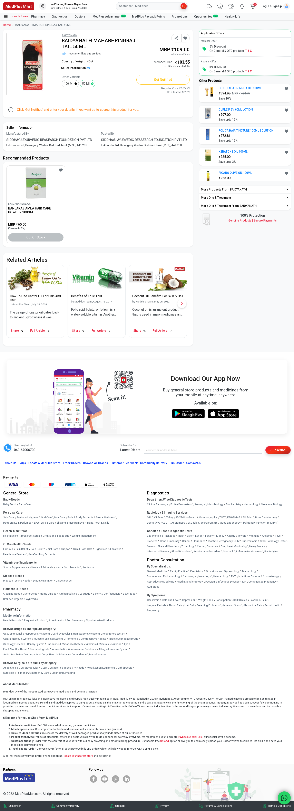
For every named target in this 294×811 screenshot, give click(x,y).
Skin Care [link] (8, 517)
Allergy (231, 535)
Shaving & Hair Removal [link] (71, 522)
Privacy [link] (164, 805)
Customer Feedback (124, 463)
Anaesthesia (10, 667)
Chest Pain (153, 600)
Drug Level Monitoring (234, 546)
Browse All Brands (95, 463)
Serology (199, 504)
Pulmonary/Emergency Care (33, 673)
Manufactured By (17, 133)
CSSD (44, 667)
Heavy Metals (257, 546)
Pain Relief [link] (22, 549)
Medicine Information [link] (17, 615)
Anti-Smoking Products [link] (41, 554)
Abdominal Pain (252, 605)
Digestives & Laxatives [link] (108, 549)
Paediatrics (196, 571)
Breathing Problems (208, 605)
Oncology (9, 644)
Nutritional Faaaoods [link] (57, 535)
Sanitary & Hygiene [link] (27, 517)
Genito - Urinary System (30, 644)
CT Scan (159, 517)
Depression (189, 600)
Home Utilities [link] (48, 593)
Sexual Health (272, 605)
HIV (237, 541)
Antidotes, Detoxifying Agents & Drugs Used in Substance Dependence (45, 654)
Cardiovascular (29, 667)
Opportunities (206, 16)
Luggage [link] (85, 593)
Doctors (80, 16)
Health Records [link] (12, 620)
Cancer (186, 541)
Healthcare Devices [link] (14, 554)
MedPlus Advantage (109, 16)
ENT (233, 576)
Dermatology (220, 576)
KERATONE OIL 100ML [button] (233, 151)
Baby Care (25, 504)
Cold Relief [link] (37, 549)
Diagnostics (59, 16)
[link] (18, 6)
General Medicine (157, 571)
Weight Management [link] (84, 535)
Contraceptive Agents (93, 638)
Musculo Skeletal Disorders (163, 546)
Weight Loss (205, 600)
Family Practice (179, 571)
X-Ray (169, 517)
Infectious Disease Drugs (123, 638)
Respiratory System (113, 633)
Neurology (204, 576)
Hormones (72, 638)
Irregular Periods (156, 605)
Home (7, 25)
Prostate (213, 541)
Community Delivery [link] (67, 805)
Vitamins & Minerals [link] (41, 567)
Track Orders (72, 463)
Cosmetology (271, 576)
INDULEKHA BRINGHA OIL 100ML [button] (240, 88)
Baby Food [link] (9, 504)
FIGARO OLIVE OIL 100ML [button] (235, 172)
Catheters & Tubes (60, 667)
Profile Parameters (181, 504)
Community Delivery (153, 463)
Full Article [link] (39, 330)
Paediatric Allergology (190, 581)
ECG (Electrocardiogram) (202, 522)
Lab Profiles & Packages (161, 535)
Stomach (228, 551)
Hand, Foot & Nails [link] (98, 522)
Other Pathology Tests (273, 541)
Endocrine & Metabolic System (65, 644)
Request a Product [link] (35, 620)
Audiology (153, 586)
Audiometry (178, 522)
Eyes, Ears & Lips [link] (44, 522)
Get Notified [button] (163, 80)
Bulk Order (176, 463)
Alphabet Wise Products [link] (100, 620)
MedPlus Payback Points (148, 16)
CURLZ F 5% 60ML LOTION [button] (236, 109)
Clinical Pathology (157, 504)
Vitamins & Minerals (97, 644)
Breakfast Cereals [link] (31, 535)
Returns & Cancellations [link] (219, 805)
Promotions (180, 16)
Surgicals (8, 673)
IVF (244, 581)
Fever (278, 535)
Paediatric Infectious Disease (222, 581)
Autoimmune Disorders (206, 551)
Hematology (251, 504)
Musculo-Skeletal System (48, 638)
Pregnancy (226, 541)
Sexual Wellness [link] (105, 517)
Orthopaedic (125, 667)
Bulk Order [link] (15, 805)
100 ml (68, 83)
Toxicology (188, 546)
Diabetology (249, 571)
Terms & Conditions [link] (279, 805)
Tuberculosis (249, 541)
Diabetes (152, 541)
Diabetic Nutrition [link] (43, 580)
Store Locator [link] (56, 620)
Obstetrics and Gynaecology (222, 571)
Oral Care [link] (46, 517)
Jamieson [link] (88, 567)
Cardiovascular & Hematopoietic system (76, 633)
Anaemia (267, 535)
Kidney (220, 535)
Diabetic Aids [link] (64, 580)
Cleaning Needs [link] (12, 593)
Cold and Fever (170, 600)
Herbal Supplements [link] (68, 567)
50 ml (86, 83)
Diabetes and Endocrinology (163, 576)
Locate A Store (44, 463)
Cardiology (189, 576)
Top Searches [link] (75, 620)
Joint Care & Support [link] (58, 549)
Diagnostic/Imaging (63, 673)
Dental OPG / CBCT (158, 522)
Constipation (223, 600)
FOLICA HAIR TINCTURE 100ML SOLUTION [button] (246, 130)
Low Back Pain (258, 600)
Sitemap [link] (120, 805)
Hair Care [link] (59, 517)
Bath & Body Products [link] (80, 517)
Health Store (15, 16)
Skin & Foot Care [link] (82, 549)
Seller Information (75, 68)
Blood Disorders (181, 551)
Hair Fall (189, 605)
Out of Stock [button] (36, 237)
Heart (181, 535)
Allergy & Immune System (113, 649)
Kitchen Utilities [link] (68, 593)
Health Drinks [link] (11, 535)
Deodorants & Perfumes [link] (17, 522)
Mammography (208, 517)
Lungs (199, 535)
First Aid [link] (8, 549)
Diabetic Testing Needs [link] (16, 580)
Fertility (209, 535)
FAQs (22, 463)
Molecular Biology (271, 504)
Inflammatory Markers (249, 551)
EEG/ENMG (233, 517)
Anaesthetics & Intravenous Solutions (74, 649)
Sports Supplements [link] (15, 567)
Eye (126, 644)
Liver (190, 535)
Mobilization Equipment (101, 667)
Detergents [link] (30, 593)
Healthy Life (232, 16)
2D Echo (248, 517)
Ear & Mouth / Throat (15, 649)
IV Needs (79, 667)
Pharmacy (38, 16)
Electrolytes (271, 551)
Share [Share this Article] (17, 330)
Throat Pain (175, 605)
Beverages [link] (129, 593)
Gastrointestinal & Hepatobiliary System (26, 633)
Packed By (108, 133)
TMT (222, 517)
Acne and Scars (231, 605)
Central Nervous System (17, 638)
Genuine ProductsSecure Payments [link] (252, 220)
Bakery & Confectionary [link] (106, 593)
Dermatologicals (39, 649)
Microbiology (215, 504)
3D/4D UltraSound (186, 517)
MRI (149, 517)
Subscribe (278, 450)
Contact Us (193, 463)
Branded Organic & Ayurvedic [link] (20, 598)
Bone (163, 541)
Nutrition (116, 644)
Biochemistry (233, 504)
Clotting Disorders (207, 546)
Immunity (174, 541)
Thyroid (242, 535)
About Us (10, 463)
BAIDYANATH (69, 35)
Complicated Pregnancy (262, 581)
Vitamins (254, 535)
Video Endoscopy (230, 522)
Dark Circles (240, 600)
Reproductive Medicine (160, 581)
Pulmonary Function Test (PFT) (260, 522)
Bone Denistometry (266, 517)
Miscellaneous (97, 654)
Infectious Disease (158, 551)
